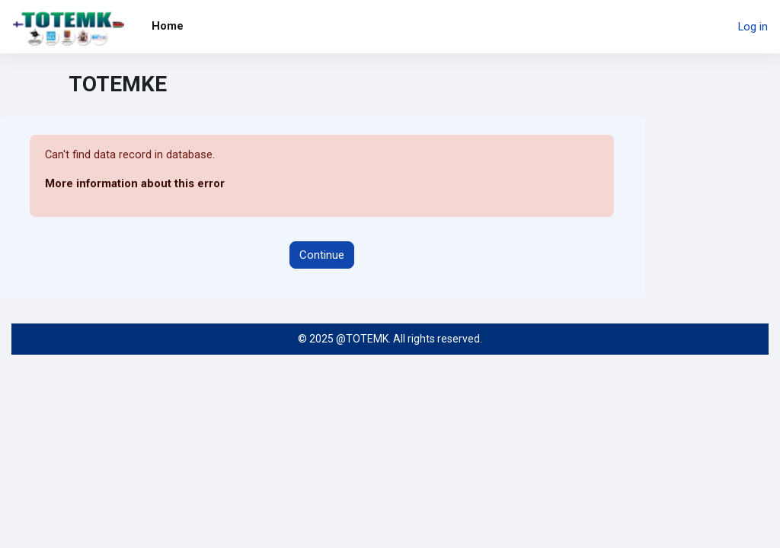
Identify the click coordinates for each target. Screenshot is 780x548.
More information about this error (135, 184)
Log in (753, 26)
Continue (321, 255)
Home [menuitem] (168, 26)
